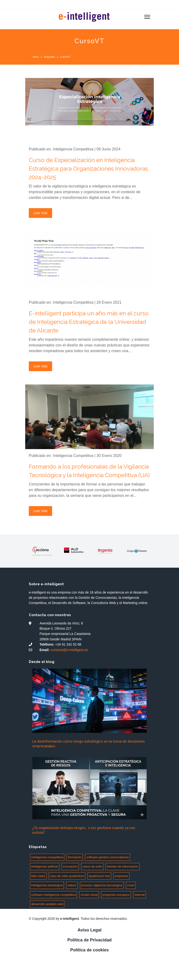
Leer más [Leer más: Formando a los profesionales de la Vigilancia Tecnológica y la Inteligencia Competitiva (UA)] (40, 511)
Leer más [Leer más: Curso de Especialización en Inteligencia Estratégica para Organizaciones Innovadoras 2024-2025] (40, 213)
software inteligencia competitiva (53, 895)
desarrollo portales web (47, 904)
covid (130, 885)
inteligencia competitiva (47, 857)
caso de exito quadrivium (67, 876)
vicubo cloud (89, 895)
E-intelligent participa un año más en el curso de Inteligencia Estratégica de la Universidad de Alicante (89, 322)
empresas (121, 876)
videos (71, 885)
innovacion (70, 866)
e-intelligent (69, 919)
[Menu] (147, 17)
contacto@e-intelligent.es (69, 650)
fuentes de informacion (122, 866)
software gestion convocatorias (107, 857)
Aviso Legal (89, 930)
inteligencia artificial (44, 866)
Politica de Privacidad (89, 940)
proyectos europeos (115, 895)
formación (74, 857)
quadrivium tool (99, 876)
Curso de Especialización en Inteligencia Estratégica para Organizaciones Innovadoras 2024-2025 (88, 169)
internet (139, 895)
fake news (38, 876)
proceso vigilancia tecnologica (101, 885)
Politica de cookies (89, 950)
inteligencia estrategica (47, 885)
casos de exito (92, 866)
